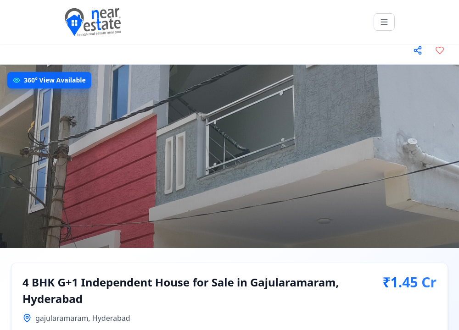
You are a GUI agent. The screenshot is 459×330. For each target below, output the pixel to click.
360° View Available (55, 80)
